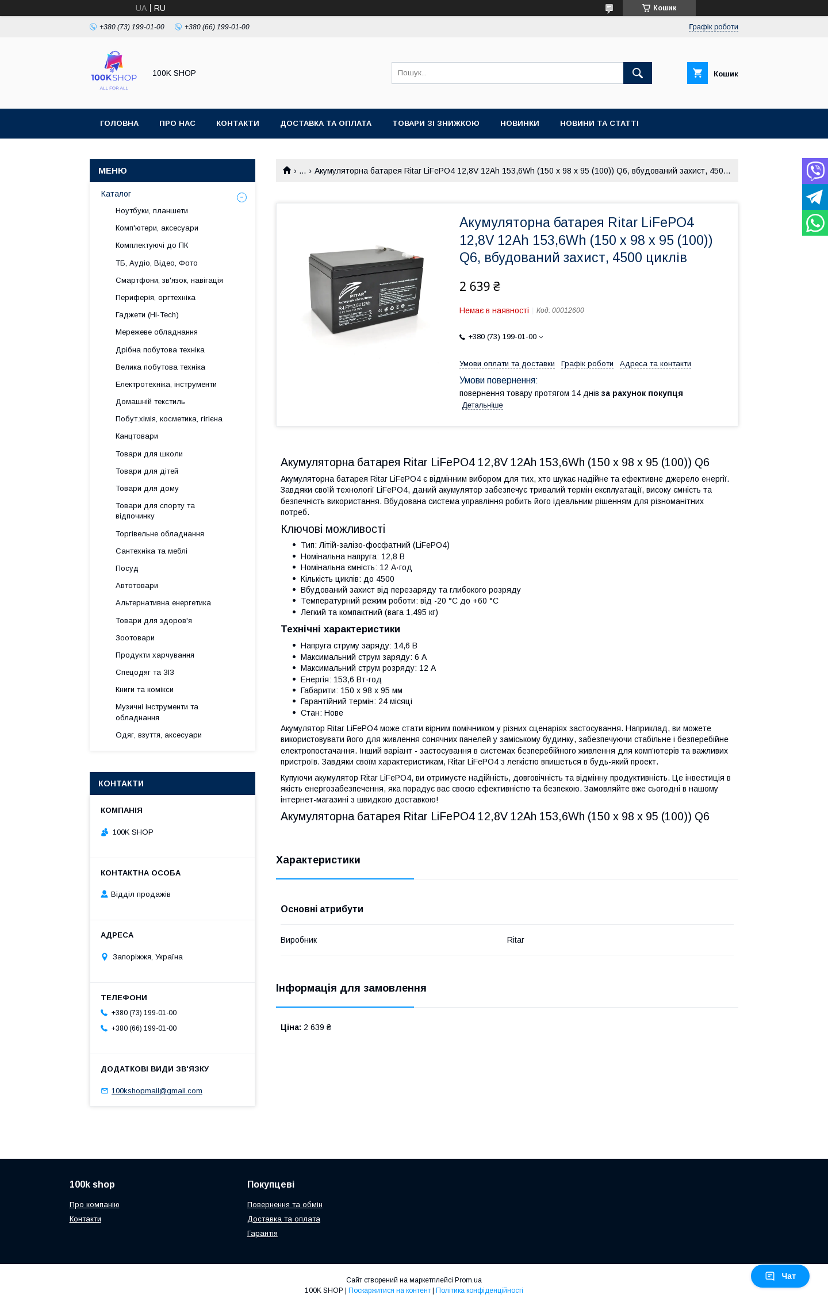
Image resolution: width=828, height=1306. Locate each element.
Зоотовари (135, 637)
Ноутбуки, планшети (152, 210)
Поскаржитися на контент (389, 1290)
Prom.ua (468, 1280)
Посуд (127, 568)
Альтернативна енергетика (163, 602)
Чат (780, 1276)
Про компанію (95, 1204)
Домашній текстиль (150, 401)
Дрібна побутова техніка (160, 349)
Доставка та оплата (325, 123)
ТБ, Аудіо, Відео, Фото (157, 263)
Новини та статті (599, 123)
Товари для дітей (147, 471)
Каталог (116, 193)
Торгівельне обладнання (160, 533)
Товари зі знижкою (436, 123)
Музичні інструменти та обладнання (157, 711)
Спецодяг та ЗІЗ (145, 672)
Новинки (519, 123)
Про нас (177, 123)
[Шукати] (637, 73)
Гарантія (262, 1233)
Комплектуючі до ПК (152, 245)
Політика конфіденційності (479, 1290)
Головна (119, 123)
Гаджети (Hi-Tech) (147, 314)
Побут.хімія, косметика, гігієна (169, 418)
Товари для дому (147, 488)
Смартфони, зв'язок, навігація (169, 280)
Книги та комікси (145, 689)
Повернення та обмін (285, 1204)
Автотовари (137, 585)
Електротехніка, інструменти (166, 384)
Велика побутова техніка (160, 367)
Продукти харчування (155, 655)
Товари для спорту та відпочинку (155, 510)
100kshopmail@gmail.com (157, 1090)
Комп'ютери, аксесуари (157, 228)
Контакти (237, 123)
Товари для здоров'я (154, 620)
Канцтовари (137, 436)
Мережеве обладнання (157, 332)
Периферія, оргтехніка (155, 297)
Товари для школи (149, 454)
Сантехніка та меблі (151, 551)
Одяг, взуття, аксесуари (159, 735)
